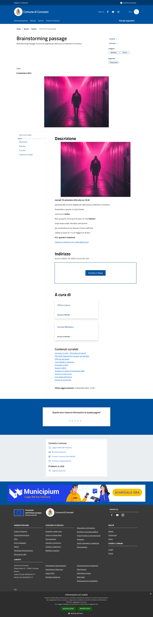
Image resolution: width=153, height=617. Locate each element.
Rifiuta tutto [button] (85, 608)
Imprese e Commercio (53, 543)
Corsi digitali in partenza (64, 362)
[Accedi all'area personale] (128, 2)
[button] (76, 613)
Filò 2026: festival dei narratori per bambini (72, 356)
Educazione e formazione (86, 528)
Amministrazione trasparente (87, 565)
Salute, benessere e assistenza (88, 543)
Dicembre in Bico (61, 365)
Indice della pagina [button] (25, 135)
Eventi (110, 553)
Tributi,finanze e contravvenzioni (89, 535)
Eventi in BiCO (60, 368)
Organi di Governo (20, 531)
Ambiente (80, 539)
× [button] (150, 594)
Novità (26, 29)
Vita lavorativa (50, 539)
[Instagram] (117, 11)
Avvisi (110, 539)
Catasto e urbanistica (53, 546)
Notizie (33, 29)
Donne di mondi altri (63, 379)
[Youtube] (112, 11)
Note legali (81, 577)
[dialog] (76, 604)
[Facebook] (107, 11)
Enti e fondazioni (20, 543)
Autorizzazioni (82, 547)
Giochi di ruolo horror (63, 374)
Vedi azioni (114, 43)
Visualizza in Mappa (95, 273)
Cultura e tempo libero (53, 535)
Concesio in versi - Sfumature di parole (70, 353)
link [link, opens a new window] (97, 604)
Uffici (16, 539)
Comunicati (112, 535)
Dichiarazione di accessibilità (87, 581)
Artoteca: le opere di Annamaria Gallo (70, 371)
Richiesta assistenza (52, 577)
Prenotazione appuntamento (55, 565)
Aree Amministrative (21, 535)
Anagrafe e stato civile (53, 531)
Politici (16, 546)
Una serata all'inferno (63, 377)
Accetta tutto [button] (68, 609)
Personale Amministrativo (23, 550)
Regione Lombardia (21, 2)
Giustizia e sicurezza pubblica (87, 531)
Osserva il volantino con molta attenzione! (72, 242)
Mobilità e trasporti (52, 550)
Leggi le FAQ (49, 573)
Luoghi (110, 549)
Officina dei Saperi (62, 359)
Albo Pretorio (81, 569)
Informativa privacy (84, 573)
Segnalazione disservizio (54, 569)
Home (19, 29)
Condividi (113, 39)
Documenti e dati (20, 554)
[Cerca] (136, 11)
